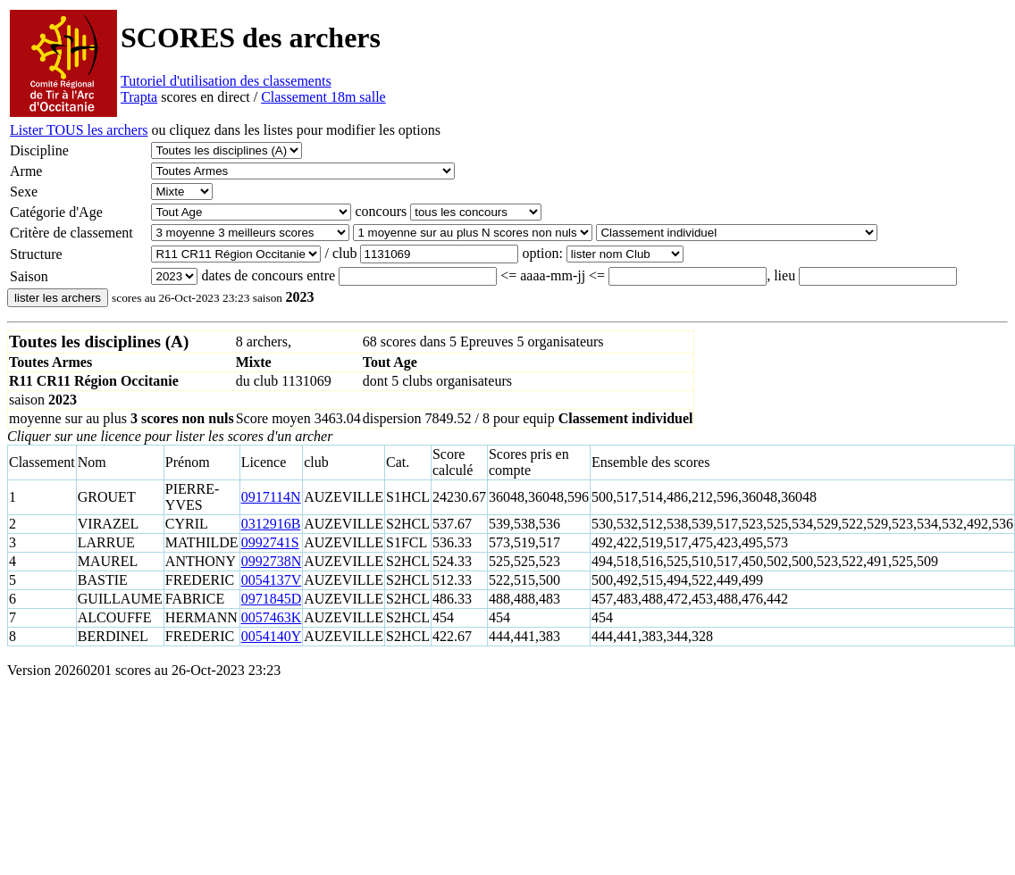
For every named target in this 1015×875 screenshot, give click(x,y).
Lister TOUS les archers (78, 130)
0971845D (271, 598)
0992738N (271, 561)
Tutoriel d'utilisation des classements (226, 80)
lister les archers (57, 297)
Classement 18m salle (323, 96)
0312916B (271, 523)
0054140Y (271, 636)
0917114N (271, 496)
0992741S (270, 542)
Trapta (139, 96)
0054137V (271, 580)
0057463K (271, 617)
